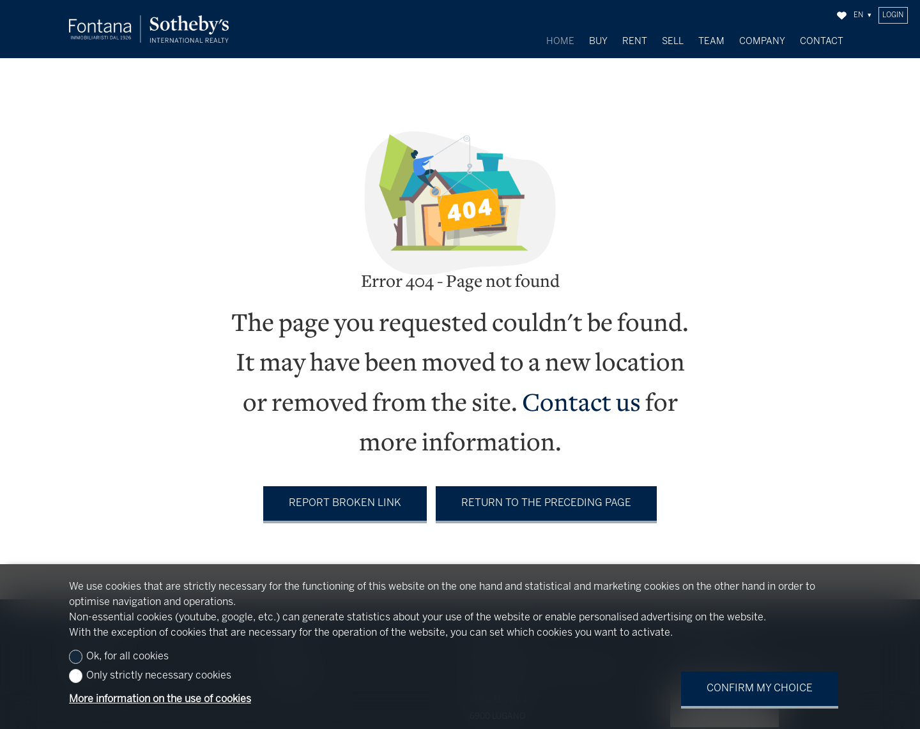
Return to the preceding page (546, 498)
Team (711, 41)
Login (892, 15)
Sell (673, 41)
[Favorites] (842, 15)
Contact (821, 41)
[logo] (149, 29)
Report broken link (345, 498)
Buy (598, 41)
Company (762, 41)
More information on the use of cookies (160, 699)
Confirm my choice (760, 688)
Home (560, 41)
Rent (634, 41)
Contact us (581, 399)
